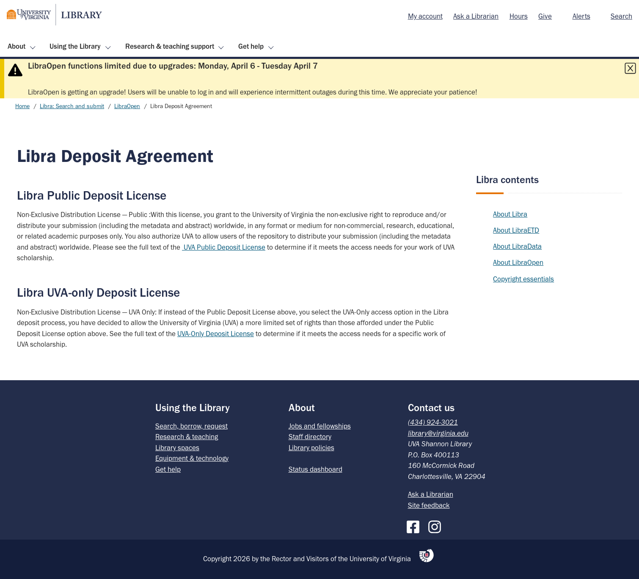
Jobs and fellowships (320, 426)
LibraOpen (127, 106)
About (16, 46)
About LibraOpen (518, 262)
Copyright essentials (523, 279)
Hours (519, 16)
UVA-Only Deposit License (215, 333)
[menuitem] (425, 16)
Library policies (311, 447)
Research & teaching (186, 436)
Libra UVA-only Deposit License (98, 292)
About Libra (510, 214)
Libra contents (507, 179)
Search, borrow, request (191, 426)
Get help (251, 46)
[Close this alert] (630, 68)
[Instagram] (437, 525)
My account (425, 16)
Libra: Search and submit (72, 106)
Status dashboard (315, 469)
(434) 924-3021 (433, 422)
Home (22, 106)
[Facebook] (415, 525)
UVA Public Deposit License (223, 247)
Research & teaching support (169, 46)
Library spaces (177, 447)
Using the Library (75, 46)
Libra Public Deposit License (91, 195)
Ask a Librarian (476, 16)
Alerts (581, 16)
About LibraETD (516, 230)
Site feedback (429, 505)
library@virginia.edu (438, 433)
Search (621, 16)
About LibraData (517, 246)
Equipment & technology (192, 458)
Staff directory (310, 436)
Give (545, 16)
